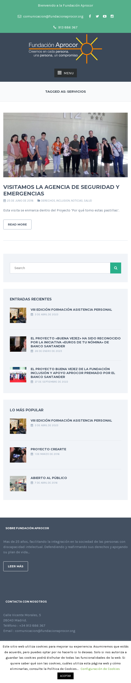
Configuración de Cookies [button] (100, 669)
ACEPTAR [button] (65, 676)
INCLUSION (63, 200)
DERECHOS (48, 200)
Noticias (77, 200)
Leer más (15, 566)
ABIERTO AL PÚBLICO (49, 478)
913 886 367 (65, 27)
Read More (17, 224)
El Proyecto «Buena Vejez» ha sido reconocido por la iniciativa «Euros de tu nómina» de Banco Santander (76, 342)
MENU (66, 72)
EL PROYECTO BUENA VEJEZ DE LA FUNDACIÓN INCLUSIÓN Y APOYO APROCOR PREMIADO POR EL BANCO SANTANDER (73, 373)
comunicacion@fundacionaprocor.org (50, 16)
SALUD (88, 200)
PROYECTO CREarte (48, 449)
